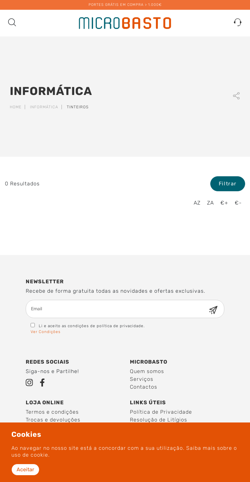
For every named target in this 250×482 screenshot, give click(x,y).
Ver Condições (46, 331)
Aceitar (25, 469)
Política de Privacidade (161, 412)
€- (238, 203)
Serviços (141, 379)
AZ (197, 203)
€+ (224, 203)
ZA (210, 203)
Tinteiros (78, 107)
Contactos (143, 387)
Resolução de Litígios (158, 420)
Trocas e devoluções (53, 420)
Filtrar (228, 184)
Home (15, 107)
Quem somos (147, 371)
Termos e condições (52, 412)
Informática (44, 107)
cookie (39, 455)
